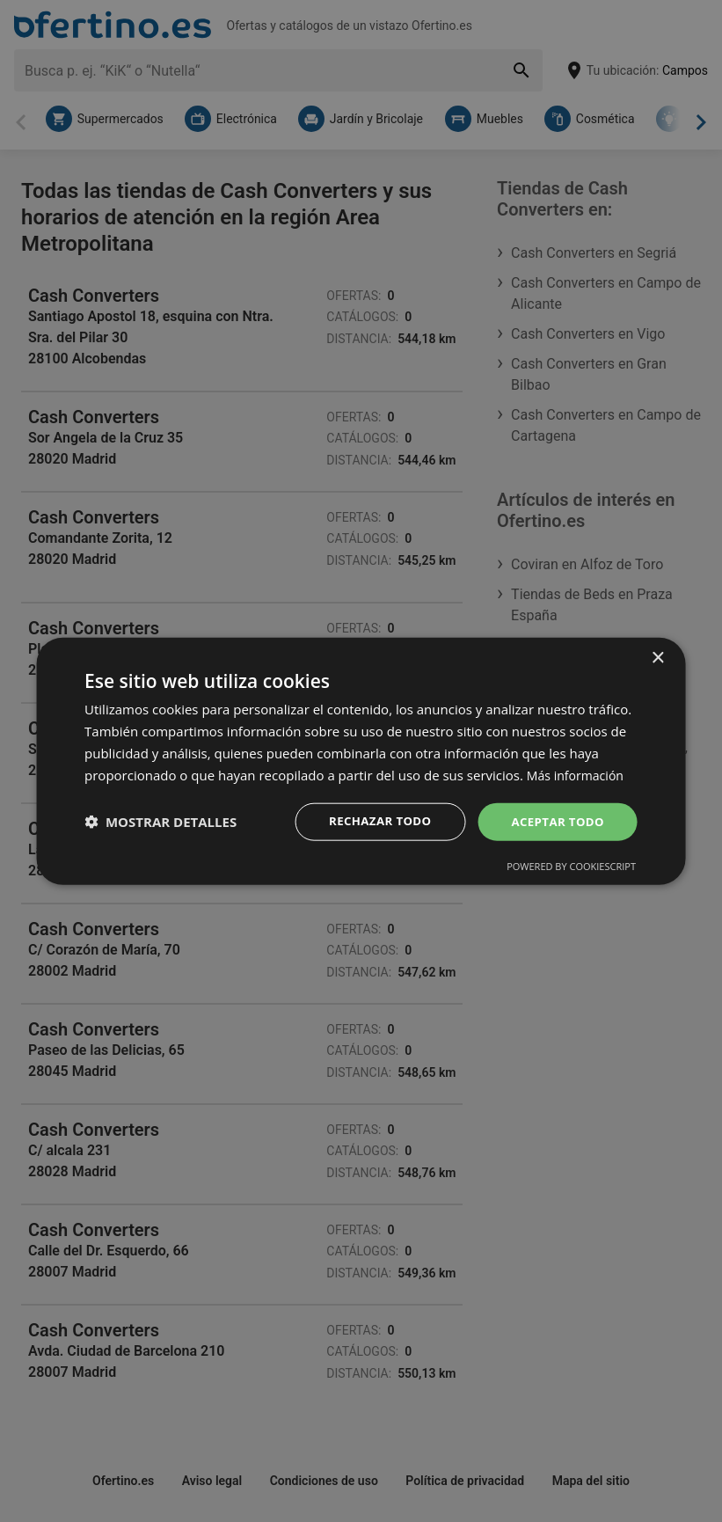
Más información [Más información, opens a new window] (578, 773)
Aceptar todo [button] (555, 821)
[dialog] (361, 760)
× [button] (657, 656)
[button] (160, 821)
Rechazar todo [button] (372, 821)
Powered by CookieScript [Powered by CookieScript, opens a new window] (571, 867)
